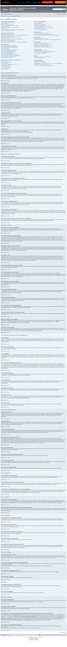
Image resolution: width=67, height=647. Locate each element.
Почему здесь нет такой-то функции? (40, 62)
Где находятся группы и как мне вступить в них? (42, 25)
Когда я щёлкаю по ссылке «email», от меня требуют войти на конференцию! (14, 42)
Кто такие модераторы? (38, 23)
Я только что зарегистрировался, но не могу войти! (9, 25)
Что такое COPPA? (4, 23)
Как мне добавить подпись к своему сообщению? (9, 47)
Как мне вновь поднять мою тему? (6, 57)
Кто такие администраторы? (39, 22)
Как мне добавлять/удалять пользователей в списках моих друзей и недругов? (47, 39)
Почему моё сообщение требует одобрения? (8, 56)
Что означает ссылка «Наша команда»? (40, 29)
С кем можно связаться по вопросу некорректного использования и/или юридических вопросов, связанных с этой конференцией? (48, 64)
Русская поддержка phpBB (33, 638)
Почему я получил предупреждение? (7, 53)
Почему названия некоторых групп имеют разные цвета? (43, 27)
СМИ (23, 2)
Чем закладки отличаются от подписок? (40, 50)
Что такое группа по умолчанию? (39, 28)
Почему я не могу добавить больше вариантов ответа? (10, 49)
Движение (28, 2)
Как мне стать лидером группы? (39, 26)
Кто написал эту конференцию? (39, 61)
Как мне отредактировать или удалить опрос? (8, 50)
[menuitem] (6, 14)
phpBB (24, 188)
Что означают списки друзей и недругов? (41, 38)
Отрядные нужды (36, 2)
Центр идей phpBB (61, 607)
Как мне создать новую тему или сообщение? (8, 45)
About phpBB (40, 601)
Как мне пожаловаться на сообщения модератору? (9, 54)
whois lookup (7, 615)
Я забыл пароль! (4, 28)
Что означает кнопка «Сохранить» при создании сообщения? (11, 55)
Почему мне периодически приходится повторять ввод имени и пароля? (13, 29)
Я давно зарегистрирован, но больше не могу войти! (10, 27)
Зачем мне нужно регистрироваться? (7, 22)
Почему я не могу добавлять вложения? (7, 52)
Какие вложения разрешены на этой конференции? (42, 56)
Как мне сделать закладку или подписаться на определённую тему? (45, 51)
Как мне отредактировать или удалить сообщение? (9, 46)
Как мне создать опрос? (5, 48)
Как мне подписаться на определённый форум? (42, 52)
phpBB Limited (34, 600)
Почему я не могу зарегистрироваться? (7, 24)
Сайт (19, 2)
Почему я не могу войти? (5, 26)
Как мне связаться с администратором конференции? (43, 65)
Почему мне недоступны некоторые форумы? (8, 51)
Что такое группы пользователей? (39, 24)
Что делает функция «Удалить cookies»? (8, 30)
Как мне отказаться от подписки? (39, 53)
